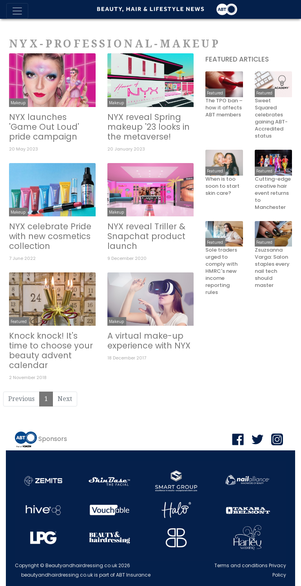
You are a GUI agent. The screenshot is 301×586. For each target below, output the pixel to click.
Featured (19, 321)
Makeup (18, 102)
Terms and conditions (241, 565)
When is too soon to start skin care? (222, 186)
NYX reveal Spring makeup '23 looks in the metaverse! (148, 127)
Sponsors (52, 439)
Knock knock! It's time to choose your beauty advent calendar (51, 350)
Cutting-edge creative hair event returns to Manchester (273, 193)
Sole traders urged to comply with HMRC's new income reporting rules (221, 271)
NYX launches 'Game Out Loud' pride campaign (44, 127)
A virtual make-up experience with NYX (148, 340)
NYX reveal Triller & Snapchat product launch (146, 236)
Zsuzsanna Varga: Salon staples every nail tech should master (272, 268)
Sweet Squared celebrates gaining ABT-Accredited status (271, 118)
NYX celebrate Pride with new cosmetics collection (50, 236)
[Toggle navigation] (17, 11)
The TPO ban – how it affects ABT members (224, 107)
